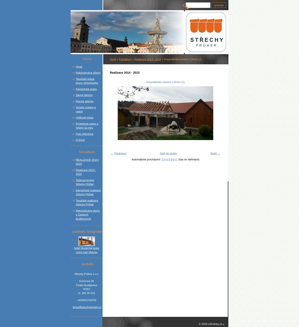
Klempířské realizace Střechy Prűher (88, 192)
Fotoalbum (125, 59)
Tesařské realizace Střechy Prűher (87, 202)
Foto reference (84, 133)
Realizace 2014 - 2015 (148, 59)
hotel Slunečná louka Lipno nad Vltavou (86, 250)
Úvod (113, 59)
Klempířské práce (86, 89)
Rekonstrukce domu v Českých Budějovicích (88, 214)
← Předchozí (118, 153)
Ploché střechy (84, 101)
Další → (215, 153)
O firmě (80, 140)
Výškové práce (84, 117)
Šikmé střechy (84, 95)
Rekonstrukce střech (88, 72)
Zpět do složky (168, 153)
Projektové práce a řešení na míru (87, 125)
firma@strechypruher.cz (86, 307)
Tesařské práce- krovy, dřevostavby (87, 81)
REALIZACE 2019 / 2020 (87, 162)
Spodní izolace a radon (86, 109)
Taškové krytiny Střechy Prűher (85, 182)
